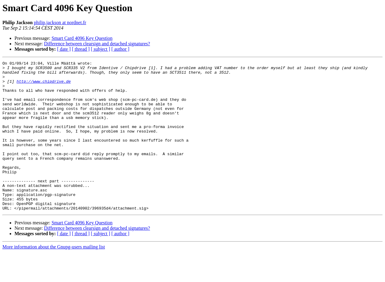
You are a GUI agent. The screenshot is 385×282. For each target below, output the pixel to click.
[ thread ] (81, 49)
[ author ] (120, 49)
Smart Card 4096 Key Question (82, 38)
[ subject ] (100, 49)
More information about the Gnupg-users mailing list (53, 276)
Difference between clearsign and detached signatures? (97, 43)
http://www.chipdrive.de (44, 85)
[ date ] (64, 49)
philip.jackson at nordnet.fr (60, 22)
